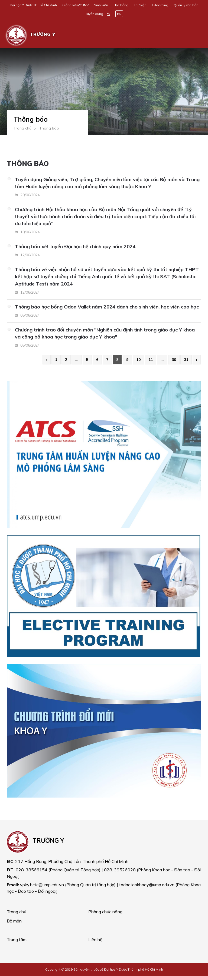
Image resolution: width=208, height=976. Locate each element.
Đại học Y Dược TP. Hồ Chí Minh (33, 5)
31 (186, 359)
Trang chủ (22, 128)
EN (119, 14)
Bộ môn (14, 921)
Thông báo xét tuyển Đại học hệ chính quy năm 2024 (75, 246)
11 (150, 359)
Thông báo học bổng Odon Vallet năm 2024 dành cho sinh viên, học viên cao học (107, 307)
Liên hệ (95, 939)
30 (174, 359)
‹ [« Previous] (46, 359)
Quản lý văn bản (186, 5)
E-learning (160, 5)
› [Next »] (196, 359)
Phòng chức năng (105, 911)
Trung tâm (17, 939)
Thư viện (140, 5)
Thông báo (49, 128)
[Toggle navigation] (193, 35)
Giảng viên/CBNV (75, 5)
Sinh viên (101, 5)
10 (138, 359)
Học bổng (120, 5)
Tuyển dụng (94, 14)
